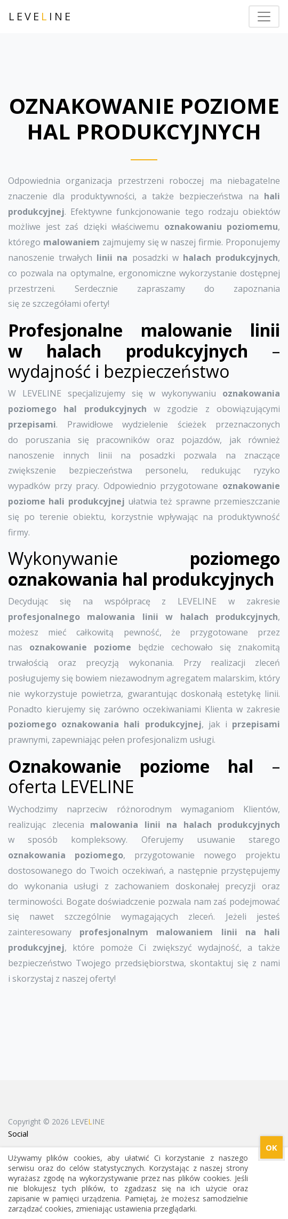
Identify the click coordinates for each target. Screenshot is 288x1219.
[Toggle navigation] (264, 16)
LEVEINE (41, 16)
